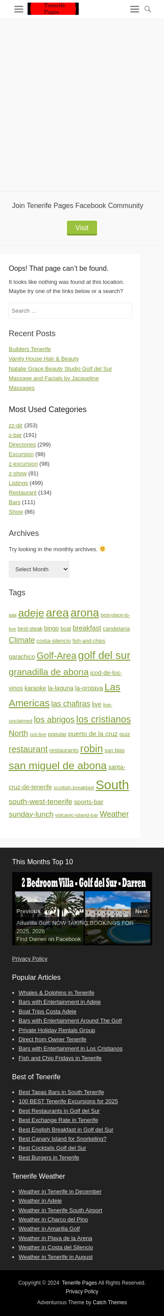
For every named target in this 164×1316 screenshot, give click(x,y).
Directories (22, 444)
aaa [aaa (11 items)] (13, 614)
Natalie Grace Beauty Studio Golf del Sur (60, 368)
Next (141, 911)
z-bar (15, 435)
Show (16, 511)
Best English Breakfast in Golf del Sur (66, 1129)
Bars (15, 502)
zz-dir (16, 425)
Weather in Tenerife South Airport (60, 1210)
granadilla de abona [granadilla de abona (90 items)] (49, 672)
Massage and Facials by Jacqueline (54, 378)
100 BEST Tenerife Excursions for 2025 (68, 1101)
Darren (37, 939)
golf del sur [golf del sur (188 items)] (104, 655)
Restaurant (23, 492)
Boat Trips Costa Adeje (48, 1011)
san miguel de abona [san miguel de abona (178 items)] (58, 765)
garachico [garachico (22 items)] (22, 656)
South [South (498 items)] (112, 784)
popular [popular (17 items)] (57, 734)
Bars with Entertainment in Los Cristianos (71, 1048)
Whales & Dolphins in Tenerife (56, 992)
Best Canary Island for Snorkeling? (63, 1138)
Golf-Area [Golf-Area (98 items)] (57, 656)
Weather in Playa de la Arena (55, 1238)
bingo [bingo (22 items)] (51, 628)
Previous (29, 911)
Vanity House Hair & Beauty (44, 358)
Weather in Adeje (40, 1200)
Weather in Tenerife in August (56, 1257)
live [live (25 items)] (96, 704)
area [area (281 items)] (57, 612)
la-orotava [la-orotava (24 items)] (89, 688)
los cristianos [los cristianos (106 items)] (103, 719)
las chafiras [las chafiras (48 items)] (70, 703)
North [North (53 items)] (18, 733)
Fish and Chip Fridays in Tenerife (60, 1058)
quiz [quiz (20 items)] (124, 734)
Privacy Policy (30, 958)
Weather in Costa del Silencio (56, 1247)
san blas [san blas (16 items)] (115, 750)
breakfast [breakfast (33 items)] (87, 628)
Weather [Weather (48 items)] (114, 814)
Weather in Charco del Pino (53, 1219)
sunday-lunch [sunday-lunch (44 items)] (31, 814)
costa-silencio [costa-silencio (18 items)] (54, 641)
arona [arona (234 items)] (84, 613)
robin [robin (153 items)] (91, 748)
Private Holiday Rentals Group (57, 1030)
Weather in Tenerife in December (60, 1191)
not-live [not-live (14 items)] (38, 734)
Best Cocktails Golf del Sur (53, 1148)
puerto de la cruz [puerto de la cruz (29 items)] (93, 733)
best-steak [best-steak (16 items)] (29, 629)
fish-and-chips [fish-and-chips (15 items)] (89, 641)
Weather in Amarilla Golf (49, 1228)
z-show (18, 473)
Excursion (21, 454)
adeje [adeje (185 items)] (31, 613)
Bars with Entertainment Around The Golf (70, 1020)
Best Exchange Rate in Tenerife (58, 1120)
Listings (18, 483)
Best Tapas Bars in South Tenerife (61, 1092)
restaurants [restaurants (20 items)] (64, 750)
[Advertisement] (82, 105)
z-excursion (23, 463)
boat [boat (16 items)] (65, 629)
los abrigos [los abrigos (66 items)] (54, 719)
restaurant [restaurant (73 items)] (28, 749)
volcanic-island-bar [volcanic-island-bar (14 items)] (76, 815)
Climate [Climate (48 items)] (22, 640)
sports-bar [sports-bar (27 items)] (88, 801)
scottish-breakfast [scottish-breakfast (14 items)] (73, 787)
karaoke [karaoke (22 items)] (35, 688)
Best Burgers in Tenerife (49, 1157)
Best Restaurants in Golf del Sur (59, 1111)
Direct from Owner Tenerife (53, 1039)
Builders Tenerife (30, 349)
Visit (82, 228)
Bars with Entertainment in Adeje (60, 1002)
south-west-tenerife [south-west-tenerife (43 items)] (41, 802)
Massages (22, 388)
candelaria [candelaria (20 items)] (116, 628)
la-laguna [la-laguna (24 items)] (60, 688)
